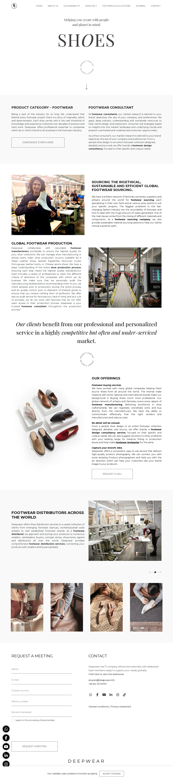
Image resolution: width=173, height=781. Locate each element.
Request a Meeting (35, 745)
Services (90, 6)
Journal (141, 6)
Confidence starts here (38, 142)
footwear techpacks (127, 442)
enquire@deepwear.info (102, 680)
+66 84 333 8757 (98, 684)
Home (39, 6)
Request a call (112, 474)
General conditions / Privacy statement (110, 706)
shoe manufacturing (67, 254)
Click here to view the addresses (106, 674)
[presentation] (32, 731)
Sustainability (72, 6)
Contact (155, 6)
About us (53, 6)
